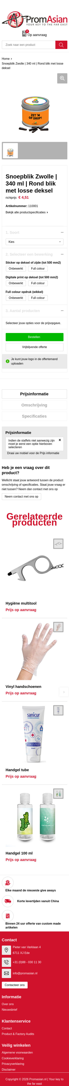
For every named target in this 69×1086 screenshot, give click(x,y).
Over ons (8, 1004)
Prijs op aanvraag (21, 610)
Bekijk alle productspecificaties (27, 212)
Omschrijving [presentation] (34, 405)
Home (6, 58)
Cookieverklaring (13, 1058)
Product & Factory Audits (18, 1034)
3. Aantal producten (23, 311)
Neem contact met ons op (21, 496)
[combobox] (29, 45)
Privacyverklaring (13, 1063)
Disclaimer (9, 1069)
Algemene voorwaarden (17, 1052)
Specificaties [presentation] (34, 416)
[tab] (34, 394)
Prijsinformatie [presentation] (34, 394)
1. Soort (12, 232)
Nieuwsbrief (9, 1009)
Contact (7, 1028)
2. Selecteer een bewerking (29, 254)
